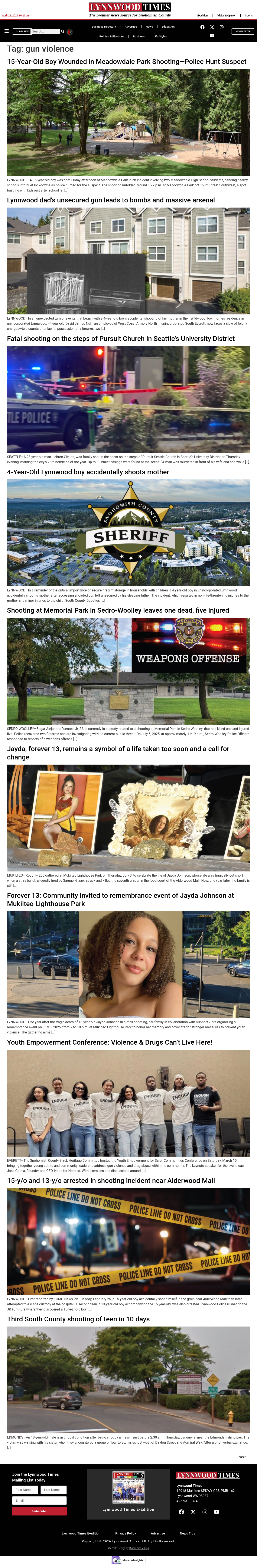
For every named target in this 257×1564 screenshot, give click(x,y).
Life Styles (160, 36)
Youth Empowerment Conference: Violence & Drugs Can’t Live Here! (109, 1042)
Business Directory (104, 26)
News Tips (187, 1533)
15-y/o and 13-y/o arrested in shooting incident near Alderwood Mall (111, 1180)
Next (244, 1457)
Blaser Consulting (139, 1548)
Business (139, 36)
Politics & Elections (111, 36)
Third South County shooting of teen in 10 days (78, 1319)
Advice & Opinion (226, 15)
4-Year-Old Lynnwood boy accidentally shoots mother (88, 472)
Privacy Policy (125, 1533)
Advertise (131, 26)
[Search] (62, 31)
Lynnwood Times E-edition (81, 1533)
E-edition (202, 15)
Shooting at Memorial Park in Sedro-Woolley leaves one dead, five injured (118, 610)
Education (168, 26)
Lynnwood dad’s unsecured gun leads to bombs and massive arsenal (111, 200)
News (149, 26)
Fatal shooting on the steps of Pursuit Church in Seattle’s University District (121, 339)
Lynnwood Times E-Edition (128, 1509)
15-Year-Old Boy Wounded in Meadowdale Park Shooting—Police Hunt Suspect (127, 61)
